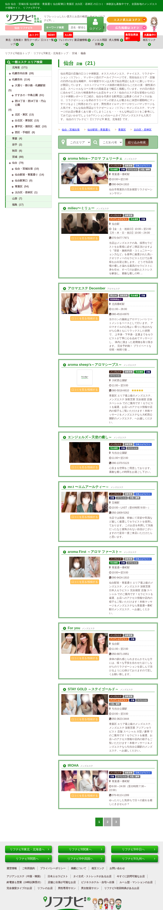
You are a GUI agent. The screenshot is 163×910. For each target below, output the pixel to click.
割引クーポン (32, 40)
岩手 (14, 144)
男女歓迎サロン (90, 888)
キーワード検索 (55, 27)
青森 (14, 138)
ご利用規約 (28, 868)
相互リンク (150, 40)
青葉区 (122, 129)
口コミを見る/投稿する (85, 188)
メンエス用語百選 (99, 42)
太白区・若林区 (143, 129)
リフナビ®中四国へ (84, 858)
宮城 (14, 156)
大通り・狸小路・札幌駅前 (30, 85)
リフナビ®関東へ (85, 849)
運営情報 (12, 868)
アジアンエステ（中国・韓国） (24, 876)
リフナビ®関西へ (32, 858)
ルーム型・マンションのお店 (136, 882)
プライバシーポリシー (53, 868)
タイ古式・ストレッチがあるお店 (92, 876)
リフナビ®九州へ (138, 858)
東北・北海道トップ (14, 42)
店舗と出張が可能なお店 (62, 882)
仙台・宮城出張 (71, 129)
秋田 (14, 150)
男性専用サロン (67, 888)
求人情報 (116, 40)
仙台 (14, 162)
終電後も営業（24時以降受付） (24, 882)
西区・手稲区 (22, 132)
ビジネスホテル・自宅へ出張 (97, 882)
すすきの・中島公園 (26, 95)
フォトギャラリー (65, 40)
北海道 (16, 67)
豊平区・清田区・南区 (27, 126)
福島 (14, 204)
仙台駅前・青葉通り (98, 129)
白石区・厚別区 (24, 120)
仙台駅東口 (21, 180)
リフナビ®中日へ (138, 849)
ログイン (95, 24)
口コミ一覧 (49, 38)
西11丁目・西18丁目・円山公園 (30, 103)
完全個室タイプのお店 (19, 888)
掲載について (78, 868)
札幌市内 (17, 79)
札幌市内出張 (19, 73)
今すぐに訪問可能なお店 (131, 876)
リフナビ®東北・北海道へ (29, 849)
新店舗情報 (82, 40)
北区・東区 (21, 114)
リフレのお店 (45, 888)
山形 (14, 198)
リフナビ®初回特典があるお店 (121, 888)
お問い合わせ (117, 868)
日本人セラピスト (58, 876)
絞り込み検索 (137, 142)
